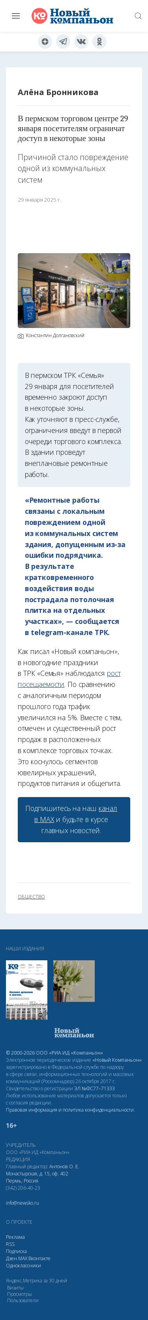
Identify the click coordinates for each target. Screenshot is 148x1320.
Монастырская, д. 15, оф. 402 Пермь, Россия (37, 1177)
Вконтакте (39, 1258)
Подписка (16, 1251)
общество (31, 897)
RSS (10, 1244)
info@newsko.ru (22, 1203)
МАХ (22, 1258)
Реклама (15, 1237)
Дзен (11, 1258)
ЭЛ (94, 1088)
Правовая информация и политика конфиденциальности (70, 1109)
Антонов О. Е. (64, 1166)
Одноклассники (23, 1265)
